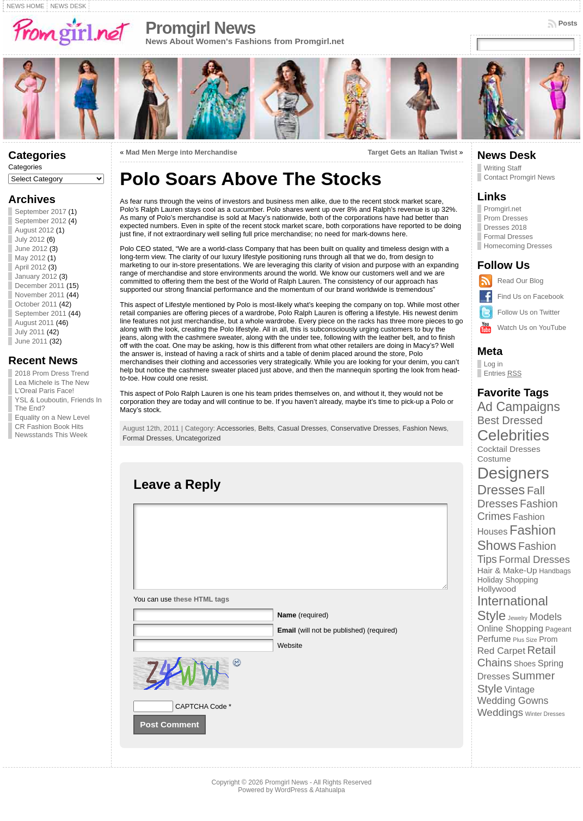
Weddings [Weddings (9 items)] (500, 712)
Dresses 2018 (505, 227)
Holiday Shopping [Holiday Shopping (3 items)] (507, 579)
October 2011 (36, 304)
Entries (503, 373)
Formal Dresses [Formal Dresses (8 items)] (534, 559)
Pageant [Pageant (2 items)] (558, 629)
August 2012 (34, 230)
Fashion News (424, 428)
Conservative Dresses (364, 428)
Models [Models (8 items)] (545, 616)
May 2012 (30, 258)
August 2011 (34, 322)
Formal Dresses (146, 438)
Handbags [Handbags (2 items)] (555, 571)
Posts (568, 23)
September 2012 (40, 221)
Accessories (235, 428)
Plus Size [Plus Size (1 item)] (525, 639)
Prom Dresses (506, 218)
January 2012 (36, 276)
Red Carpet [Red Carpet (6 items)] (501, 650)
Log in (493, 364)
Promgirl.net (502, 209)
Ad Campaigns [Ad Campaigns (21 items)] (518, 407)
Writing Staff (502, 168)
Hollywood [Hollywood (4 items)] (496, 588)
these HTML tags (201, 615)
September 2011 (40, 313)
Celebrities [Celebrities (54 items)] (513, 435)
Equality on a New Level (52, 417)
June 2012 (31, 248)
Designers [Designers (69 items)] (513, 473)
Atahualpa (330, 806)
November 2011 (39, 295)
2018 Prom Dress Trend (52, 373)
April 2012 (30, 267)
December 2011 (39, 285)
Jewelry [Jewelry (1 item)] (517, 618)
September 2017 (40, 211)
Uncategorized (198, 438)
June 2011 (31, 341)
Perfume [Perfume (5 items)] (494, 639)
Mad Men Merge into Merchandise (181, 152)
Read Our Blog (521, 281)
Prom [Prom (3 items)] (548, 639)
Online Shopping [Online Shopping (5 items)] (510, 628)
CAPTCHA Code (201, 723)
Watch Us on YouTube (532, 327)
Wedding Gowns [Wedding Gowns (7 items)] (513, 700)
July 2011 (30, 332)
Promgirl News (200, 28)
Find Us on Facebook (531, 296)
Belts (265, 428)
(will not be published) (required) (337, 646)
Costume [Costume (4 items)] (494, 458)
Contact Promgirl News (519, 177)
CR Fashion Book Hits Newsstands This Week (51, 430)
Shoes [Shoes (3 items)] (525, 663)
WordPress (291, 806)
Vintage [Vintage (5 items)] (520, 689)
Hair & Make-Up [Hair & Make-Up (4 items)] (507, 570)
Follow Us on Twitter (529, 312)
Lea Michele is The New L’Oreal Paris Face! (52, 386)
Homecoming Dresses (518, 246)
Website (289, 662)
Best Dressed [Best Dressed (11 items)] (510, 420)
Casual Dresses (302, 428)
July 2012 (30, 239)
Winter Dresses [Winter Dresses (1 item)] (545, 713)
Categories (25, 167)
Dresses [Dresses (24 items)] (501, 489)
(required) (302, 631)
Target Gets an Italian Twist (412, 152)
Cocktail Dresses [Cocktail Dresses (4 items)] (509, 449)
